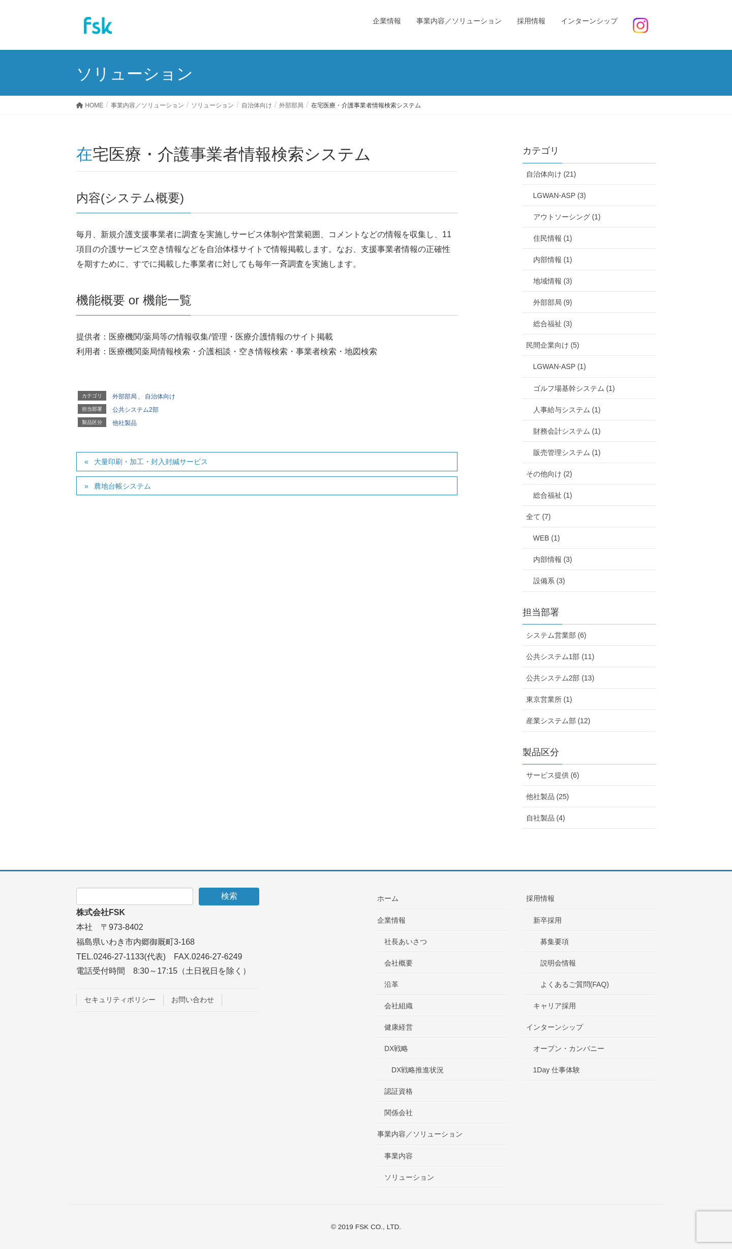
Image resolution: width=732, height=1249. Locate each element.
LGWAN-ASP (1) (559, 366)
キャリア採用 (554, 1006)
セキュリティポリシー (120, 1000)
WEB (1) (546, 538)
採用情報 (540, 898)
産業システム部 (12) (558, 721)
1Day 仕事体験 (557, 1070)
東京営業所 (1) (549, 699)
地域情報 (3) (552, 281)
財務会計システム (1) (567, 431)
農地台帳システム (122, 486)
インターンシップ (554, 1027)
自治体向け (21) (551, 174)
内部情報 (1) (552, 260)
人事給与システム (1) (567, 410)
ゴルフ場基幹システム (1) (574, 388)
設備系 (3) (549, 581)
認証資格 (398, 1091)
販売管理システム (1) (567, 452)
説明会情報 (558, 963)
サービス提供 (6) (553, 775)
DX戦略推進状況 (417, 1070)
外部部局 (124, 396)
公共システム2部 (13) (560, 678)
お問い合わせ (192, 1000)
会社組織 (398, 1006)
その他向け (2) (549, 474)
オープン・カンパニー (568, 1048)
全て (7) (538, 517)
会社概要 (398, 963)
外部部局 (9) (552, 302)
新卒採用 (547, 920)
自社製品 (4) (545, 818)
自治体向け (160, 396)
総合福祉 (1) (552, 495)
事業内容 (398, 1156)
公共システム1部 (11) (560, 656)
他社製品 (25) (547, 796)
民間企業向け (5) (553, 345)
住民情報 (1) (552, 238)
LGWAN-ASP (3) (559, 195)
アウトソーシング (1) (567, 217)
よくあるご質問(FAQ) (574, 984)
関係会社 (398, 1113)
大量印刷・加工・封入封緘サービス (151, 462)
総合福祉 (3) (552, 324)
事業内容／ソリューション (420, 1134)
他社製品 (124, 423)
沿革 (391, 984)
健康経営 (398, 1027)
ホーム (388, 898)
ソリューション (409, 1177)
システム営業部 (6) (556, 635)
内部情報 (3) (552, 559)
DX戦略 (396, 1048)
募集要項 (554, 942)
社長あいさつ (405, 942)
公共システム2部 (135, 409)
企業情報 (391, 920)
